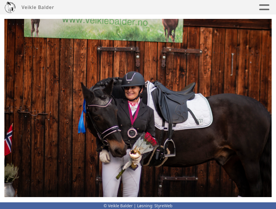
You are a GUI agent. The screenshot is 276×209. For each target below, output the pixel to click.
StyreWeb (163, 205)
